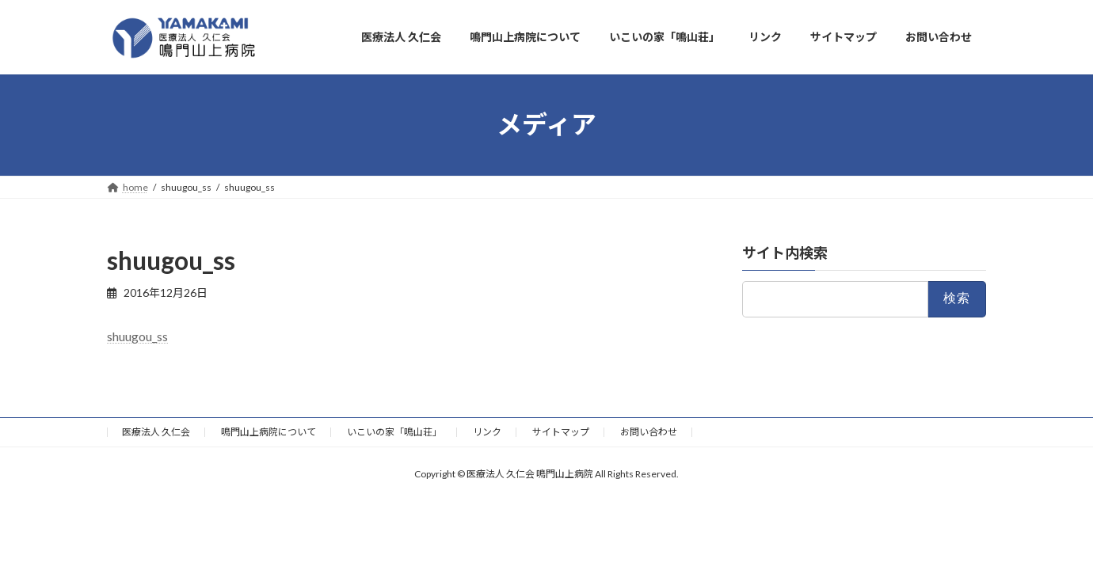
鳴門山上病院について (268, 432)
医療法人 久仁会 (156, 432)
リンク (487, 432)
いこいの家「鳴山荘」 (394, 432)
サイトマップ (560, 432)
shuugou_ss (137, 336)
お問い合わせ (648, 432)
